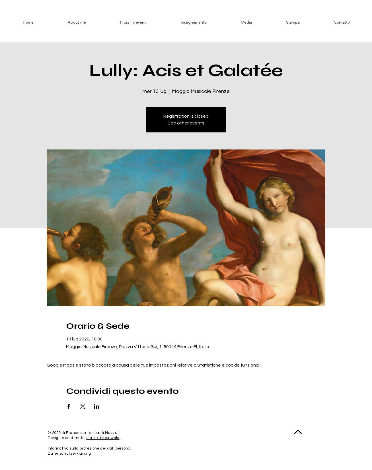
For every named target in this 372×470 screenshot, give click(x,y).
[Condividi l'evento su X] (82, 406)
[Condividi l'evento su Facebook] (68, 406)
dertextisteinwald (103, 438)
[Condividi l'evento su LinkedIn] (96, 406)
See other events (186, 123)
